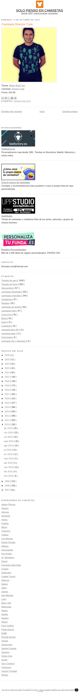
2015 (7, 403)
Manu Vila (6, 603)
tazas (4, 322)
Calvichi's (5, 531)
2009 (7, 481)
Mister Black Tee (17, 85)
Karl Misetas (7, 595)
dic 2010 (8, 428)
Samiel (4, 641)
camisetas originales (11, 296)
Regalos (5, 303)
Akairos (5, 508)
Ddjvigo (5, 546)
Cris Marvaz (7, 539)
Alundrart (5, 516)
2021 (7, 377)
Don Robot (6, 554)
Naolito (4, 614)
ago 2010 (9, 445)
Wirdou (4, 675)
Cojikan (5, 535)
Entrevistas (7, 337)
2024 (7, 364)
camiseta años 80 (10, 330)
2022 (7, 372)
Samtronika (6, 645)
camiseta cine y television (13, 341)
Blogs (4, 318)
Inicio (42, 111)
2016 (7, 398)
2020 (7, 381)
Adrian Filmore (8, 504)
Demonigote (7, 550)
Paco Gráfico (7, 626)
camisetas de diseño (11, 307)
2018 (7, 390)
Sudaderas (6, 299)
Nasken (5, 618)
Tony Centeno (8, 664)
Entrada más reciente (11, 111)
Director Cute (18, 89)
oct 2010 (8, 437)
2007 (7, 490)
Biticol (4, 527)
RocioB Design (8, 637)
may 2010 (9, 458)
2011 (7, 420)
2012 (7, 416)
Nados (4, 610)
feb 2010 (8, 471)
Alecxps (5, 512)
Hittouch (5, 580)
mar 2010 (9, 467)
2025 (7, 359)
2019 (7, 385)
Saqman (5, 652)
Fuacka (4, 569)
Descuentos (7, 288)
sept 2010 (9, 441)
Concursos (6, 314)
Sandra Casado (8, 648)
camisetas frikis (9, 311)
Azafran (5, 523)
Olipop (4, 622)
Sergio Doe (6, 656)
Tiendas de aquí (22, 101)
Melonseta (6, 607)
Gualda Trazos (8, 576)
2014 (7, 407)
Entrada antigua (70, 111)
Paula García (7, 629)
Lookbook (6, 326)
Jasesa (4, 592)
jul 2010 (8, 450)
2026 (7, 355)
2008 (7, 485)
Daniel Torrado (8, 542)
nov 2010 (8, 432)
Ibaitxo (4, 584)
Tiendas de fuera (9, 284)
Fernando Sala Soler (11, 565)
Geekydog (6, 573)
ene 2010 (9, 476)
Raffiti (4, 633)
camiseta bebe (8, 333)
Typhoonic (6, 667)
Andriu (4, 520)
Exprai (4, 561)
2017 (7, 394)
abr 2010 (8, 463)
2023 (7, 368)
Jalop (3, 588)
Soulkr (4, 660)
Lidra (3, 599)
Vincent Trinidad (9, 671)
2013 (7, 411)
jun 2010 (8, 454)
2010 (7, 424)
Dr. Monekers (7, 557)
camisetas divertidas (11, 292)
